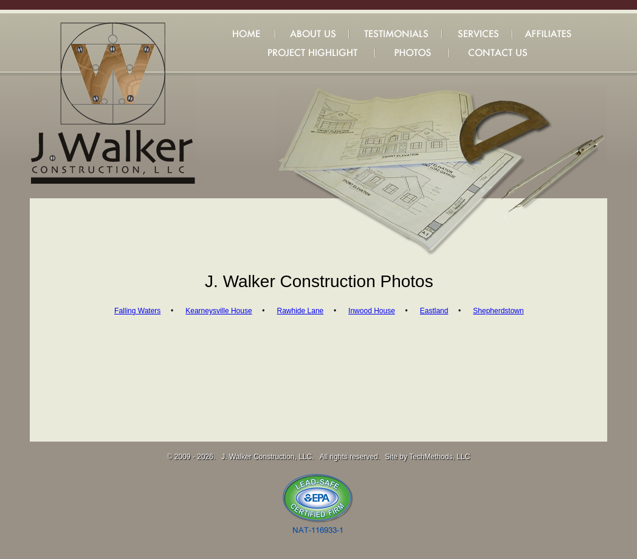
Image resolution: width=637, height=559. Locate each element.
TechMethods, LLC (439, 457)
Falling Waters (137, 311)
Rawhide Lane (300, 311)
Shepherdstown (498, 311)
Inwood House (371, 311)
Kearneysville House (218, 311)
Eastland (434, 311)
